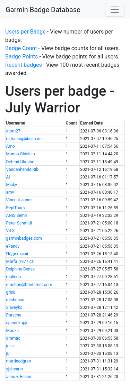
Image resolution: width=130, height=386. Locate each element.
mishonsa (15, 299)
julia (10, 345)
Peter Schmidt (19, 223)
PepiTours (15, 207)
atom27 (13, 131)
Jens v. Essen (18, 376)
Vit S (10, 230)
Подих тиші (17, 253)
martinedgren (18, 361)
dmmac (13, 338)
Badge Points (21, 56)
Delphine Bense (20, 269)
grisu (11, 292)
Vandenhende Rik (22, 169)
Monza (12, 330)
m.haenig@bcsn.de (24, 138)
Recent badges (23, 65)
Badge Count (21, 48)
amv (10, 192)
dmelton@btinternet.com (29, 284)
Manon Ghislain (20, 153)
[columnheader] (35, 123)
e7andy (13, 246)
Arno (10, 146)
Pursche (13, 315)
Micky (11, 184)
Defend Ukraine (20, 161)
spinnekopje (17, 322)
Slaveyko (14, 307)
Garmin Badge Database (43, 10)
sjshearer (14, 369)
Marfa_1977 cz (20, 261)
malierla (13, 276)
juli (8, 353)
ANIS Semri (16, 215)
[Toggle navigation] (114, 10)
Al (8, 177)
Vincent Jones (19, 199)
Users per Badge (25, 31)
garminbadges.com (24, 238)
